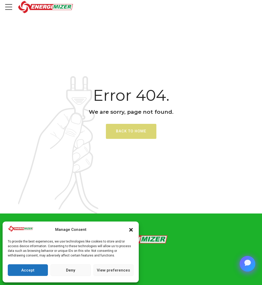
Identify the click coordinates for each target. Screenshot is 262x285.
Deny (70, 270)
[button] (131, 229)
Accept (27, 270)
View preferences (113, 270)
